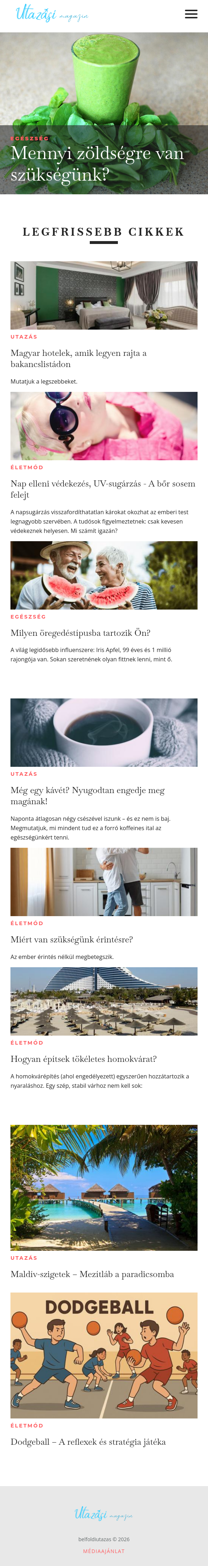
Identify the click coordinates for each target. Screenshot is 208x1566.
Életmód (27, 467)
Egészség (29, 138)
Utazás (24, 337)
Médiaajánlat (104, 1551)
